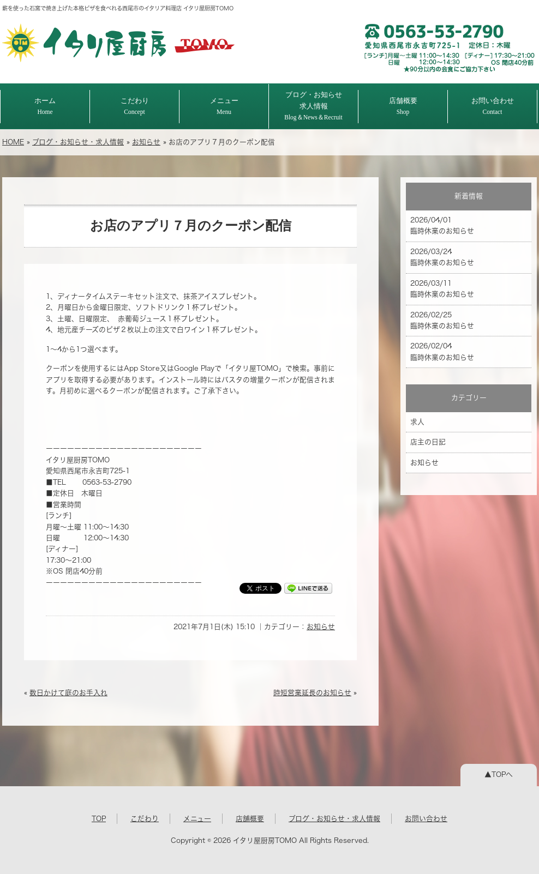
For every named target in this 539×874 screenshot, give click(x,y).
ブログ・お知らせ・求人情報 (78, 142)
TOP (99, 818)
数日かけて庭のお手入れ (68, 692)
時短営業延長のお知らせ (312, 692)
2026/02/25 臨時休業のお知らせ (442, 320)
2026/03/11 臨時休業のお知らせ (442, 289)
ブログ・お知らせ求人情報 (313, 105)
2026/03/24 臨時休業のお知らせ (442, 257)
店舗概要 (403, 106)
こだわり (135, 106)
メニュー (224, 106)
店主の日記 (428, 441)
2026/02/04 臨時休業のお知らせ (442, 351)
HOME (13, 142)
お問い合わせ (492, 106)
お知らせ (146, 142)
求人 (417, 421)
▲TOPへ (498, 774)
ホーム (45, 106)
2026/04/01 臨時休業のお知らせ (442, 225)
